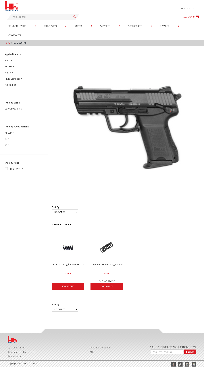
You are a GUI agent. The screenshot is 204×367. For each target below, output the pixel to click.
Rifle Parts (50, 26)
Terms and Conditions (100, 347)
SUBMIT (190, 351)
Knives (78, 26)
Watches (105, 26)
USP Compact (11, 108)
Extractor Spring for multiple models (68, 264)
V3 (6, 145)
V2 (6, 138)
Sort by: (56, 207)
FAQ (91, 352)
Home (7, 43)
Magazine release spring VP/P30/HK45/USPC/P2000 (106, 264)
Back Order (107, 286)
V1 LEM (8, 132)
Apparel (164, 26)
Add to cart (68, 286)
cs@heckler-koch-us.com (22, 352)
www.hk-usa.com (18, 356)
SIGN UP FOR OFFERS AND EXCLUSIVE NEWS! (173, 347)
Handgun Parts (17, 26)
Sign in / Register (189, 8)
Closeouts (14, 35)
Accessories (135, 26)
